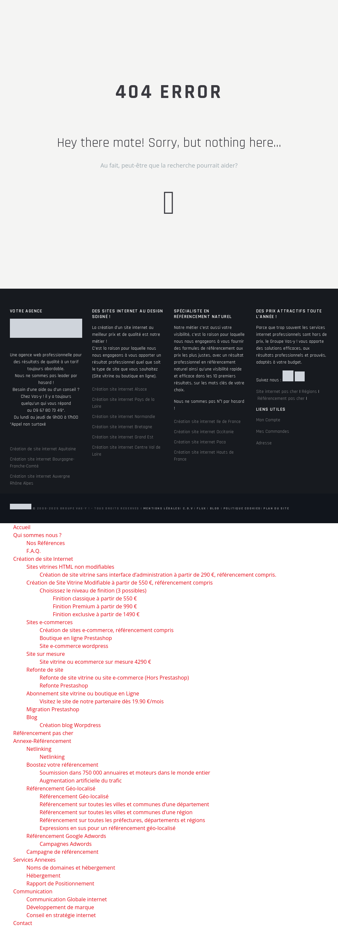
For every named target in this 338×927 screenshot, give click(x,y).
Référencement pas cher (281, 398)
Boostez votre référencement (62, 764)
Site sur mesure (45, 653)
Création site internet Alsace (119, 389)
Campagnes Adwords (66, 843)
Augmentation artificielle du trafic (81, 780)
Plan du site (276, 508)
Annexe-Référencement (42, 741)
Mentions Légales (161, 508)
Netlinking (38, 748)
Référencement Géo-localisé (60, 788)
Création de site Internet (43, 558)
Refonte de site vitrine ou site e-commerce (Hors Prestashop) (114, 677)
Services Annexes (34, 859)
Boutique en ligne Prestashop (76, 638)
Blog (215, 508)
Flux (201, 508)
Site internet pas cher (277, 392)
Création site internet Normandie (123, 417)
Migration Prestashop (52, 709)
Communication (32, 891)
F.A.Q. (33, 551)
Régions (309, 392)
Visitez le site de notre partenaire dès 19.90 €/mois (102, 701)
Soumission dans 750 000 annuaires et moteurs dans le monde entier (125, 772)
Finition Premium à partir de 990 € (95, 606)
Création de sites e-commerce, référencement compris (107, 630)
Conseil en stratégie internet (61, 915)
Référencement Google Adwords (66, 836)
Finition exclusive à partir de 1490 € (96, 614)
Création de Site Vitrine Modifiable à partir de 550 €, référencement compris (119, 582)
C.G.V (188, 508)
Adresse (264, 443)
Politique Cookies (242, 508)
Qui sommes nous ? (37, 535)
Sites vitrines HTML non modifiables (70, 566)
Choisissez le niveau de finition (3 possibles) (93, 590)
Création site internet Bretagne (122, 427)
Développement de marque (60, 907)
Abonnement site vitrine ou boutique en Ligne (82, 693)
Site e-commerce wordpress (74, 646)
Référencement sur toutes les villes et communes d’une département (124, 804)
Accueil (21, 527)
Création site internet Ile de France (207, 422)
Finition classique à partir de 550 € (95, 598)
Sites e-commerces (49, 622)
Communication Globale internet (66, 899)
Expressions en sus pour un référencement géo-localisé (108, 828)
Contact (22, 923)
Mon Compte (268, 420)
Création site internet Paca (200, 442)
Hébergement (43, 875)
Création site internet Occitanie (204, 432)
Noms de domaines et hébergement (70, 867)
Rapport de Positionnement (60, 883)
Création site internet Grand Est (122, 437)
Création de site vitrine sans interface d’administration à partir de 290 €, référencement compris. (158, 574)
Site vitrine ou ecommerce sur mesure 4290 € (95, 661)
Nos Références (45, 543)
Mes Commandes (272, 431)
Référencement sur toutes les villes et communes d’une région (116, 812)
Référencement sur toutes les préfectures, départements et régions (122, 820)
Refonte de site (44, 669)
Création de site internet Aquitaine (43, 449)
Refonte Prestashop (64, 685)
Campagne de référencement (62, 851)
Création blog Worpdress (70, 725)
